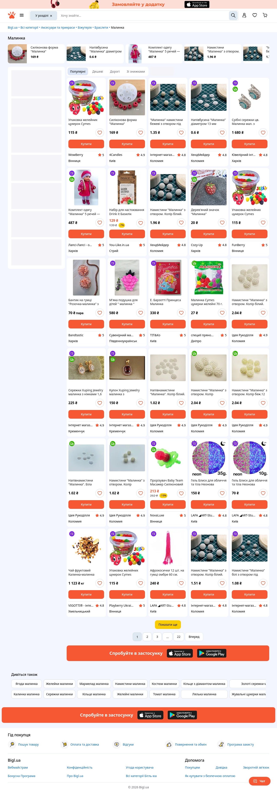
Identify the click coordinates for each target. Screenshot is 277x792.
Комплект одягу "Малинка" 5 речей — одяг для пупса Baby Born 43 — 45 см (164, 49)
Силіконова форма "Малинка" (44, 49)
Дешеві (97, 71)
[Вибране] (254, 17)
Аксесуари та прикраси (58, 27)
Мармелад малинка (94, 684)
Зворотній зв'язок (256, 767)
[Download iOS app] (180, 653)
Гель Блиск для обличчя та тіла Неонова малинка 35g (208, 482)
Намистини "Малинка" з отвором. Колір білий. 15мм (223, 49)
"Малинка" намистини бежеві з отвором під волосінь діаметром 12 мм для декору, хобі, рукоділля (167, 122)
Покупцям (192, 767)
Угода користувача (140, 767)
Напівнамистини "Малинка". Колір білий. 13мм (167, 392)
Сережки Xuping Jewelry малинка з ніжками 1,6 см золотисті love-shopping (85, 392)
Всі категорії (29, 27)
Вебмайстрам (18, 767)
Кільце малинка (94, 694)
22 (178, 637)
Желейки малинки (59, 684)
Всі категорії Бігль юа (141, 776)
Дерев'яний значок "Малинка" (205, 212)
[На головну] (12, 17)
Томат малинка (164, 694)
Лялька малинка (204, 694)
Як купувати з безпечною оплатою (210, 776)
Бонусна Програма (21, 776)
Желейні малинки (130, 694)
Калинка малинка (26, 694)
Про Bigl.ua (75, 776)
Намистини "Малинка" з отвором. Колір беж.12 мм (249, 392)
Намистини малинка (130, 684)
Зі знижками (136, 71)
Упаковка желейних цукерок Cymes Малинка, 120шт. (82, 122)
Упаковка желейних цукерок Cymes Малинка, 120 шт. (123, 572)
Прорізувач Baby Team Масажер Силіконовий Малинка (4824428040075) (166, 482)
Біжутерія (85, 27)
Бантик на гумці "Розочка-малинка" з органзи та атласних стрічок (83, 302)
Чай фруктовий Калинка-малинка (81, 572)
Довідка (221, 767)
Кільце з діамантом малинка (204, 684)
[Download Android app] (211, 653)
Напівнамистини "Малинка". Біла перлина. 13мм (80, 482)
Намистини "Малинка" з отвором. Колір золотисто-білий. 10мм (127, 482)
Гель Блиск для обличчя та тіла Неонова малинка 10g (249, 482)
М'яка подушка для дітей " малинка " (123, 302)
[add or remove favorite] (99, 132)
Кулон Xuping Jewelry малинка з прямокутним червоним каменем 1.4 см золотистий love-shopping (126, 392)
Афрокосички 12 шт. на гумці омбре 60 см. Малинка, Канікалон (167, 572)
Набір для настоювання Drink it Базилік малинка (126, 212)
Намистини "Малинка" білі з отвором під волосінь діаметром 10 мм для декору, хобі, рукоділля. (248, 572)
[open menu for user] (244, 15)
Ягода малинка (27, 684)
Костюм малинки (164, 684)
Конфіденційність (79, 767)
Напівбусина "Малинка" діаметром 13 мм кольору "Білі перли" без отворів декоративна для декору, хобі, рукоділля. (106, 49)
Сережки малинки (59, 694)
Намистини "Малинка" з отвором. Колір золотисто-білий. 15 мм (208, 392)
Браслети (101, 27)
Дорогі (115, 71)
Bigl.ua (13, 27)
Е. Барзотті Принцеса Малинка (165, 302)
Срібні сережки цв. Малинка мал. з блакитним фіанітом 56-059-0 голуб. (249, 122)
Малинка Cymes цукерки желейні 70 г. (206, 302)
